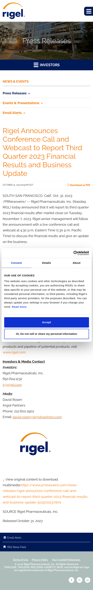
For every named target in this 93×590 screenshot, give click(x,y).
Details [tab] (46, 262)
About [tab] (77, 262)
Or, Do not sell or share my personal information (46, 333)
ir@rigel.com (12, 385)
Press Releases (14, 93)
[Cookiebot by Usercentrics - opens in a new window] (73, 253)
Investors (47, 64)
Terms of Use (20, 559)
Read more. (19, 306)
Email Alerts (12, 113)
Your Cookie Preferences (66, 559)
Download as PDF (78, 185)
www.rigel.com (14, 352)
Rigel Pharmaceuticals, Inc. (39, 564)
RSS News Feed (16, 547)
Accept (46, 322)
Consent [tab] (16, 262)
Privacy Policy (40, 559)
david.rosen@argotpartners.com (37, 417)
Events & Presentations (21, 103)
